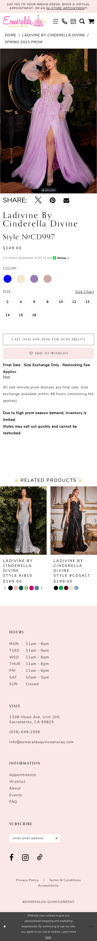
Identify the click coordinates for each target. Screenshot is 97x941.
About (15, 788)
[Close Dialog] (4, 926)
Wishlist (17, 782)
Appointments (22, 775)
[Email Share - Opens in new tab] (66, 200)
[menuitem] (55, 21)
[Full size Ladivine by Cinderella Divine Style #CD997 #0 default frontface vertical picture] (48, 121)
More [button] (6, 376)
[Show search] (82, 21)
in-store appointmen (65, 8)
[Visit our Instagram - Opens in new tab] (25, 858)
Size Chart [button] (84, 292)
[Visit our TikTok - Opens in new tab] (40, 858)
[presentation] (23, 520)
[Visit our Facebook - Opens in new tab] (11, 858)
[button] (55, 21)
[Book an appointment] (73, 21)
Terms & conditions (65, 880)
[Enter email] (34, 838)
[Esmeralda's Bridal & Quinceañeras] (26, 21)
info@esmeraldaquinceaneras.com (41, 742)
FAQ (13, 802)
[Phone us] (64, 21)
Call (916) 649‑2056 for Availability (49, 339)
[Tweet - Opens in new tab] (38, 201)
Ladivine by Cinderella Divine (53, 35)
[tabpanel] (48, 121)
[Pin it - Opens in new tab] (53, 201)
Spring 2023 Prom (23, 42)
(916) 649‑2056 (24, 732)
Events (15, 795)
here (48, 937)
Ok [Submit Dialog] (91, 926)
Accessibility (48, 885)
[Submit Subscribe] (56, 838)
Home (10, 35)
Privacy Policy (27, 880)
